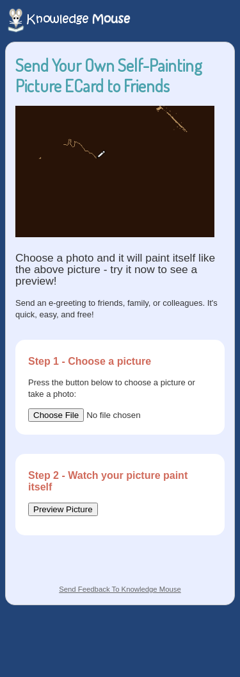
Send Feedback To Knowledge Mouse (120, 589)
